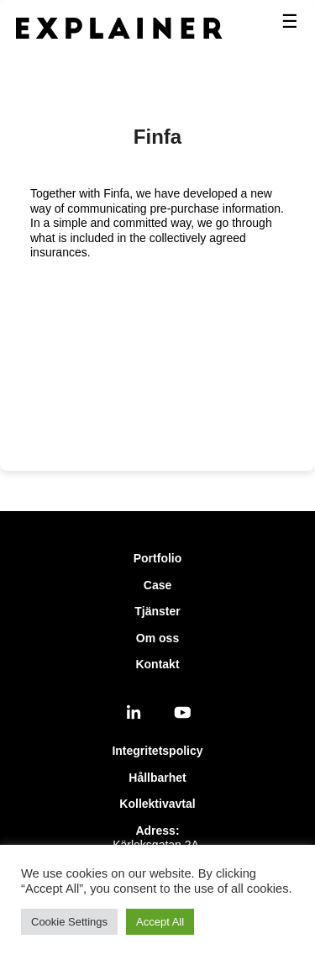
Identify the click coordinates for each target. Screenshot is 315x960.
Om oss (157, 638)
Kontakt (157, 664)
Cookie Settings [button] (69, 921)
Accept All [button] (160, 921)
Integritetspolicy (157, 750)
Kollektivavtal (157, 803)
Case (157, 585)
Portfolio (158, 558)
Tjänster (157, 611)
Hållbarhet (157, 777)
